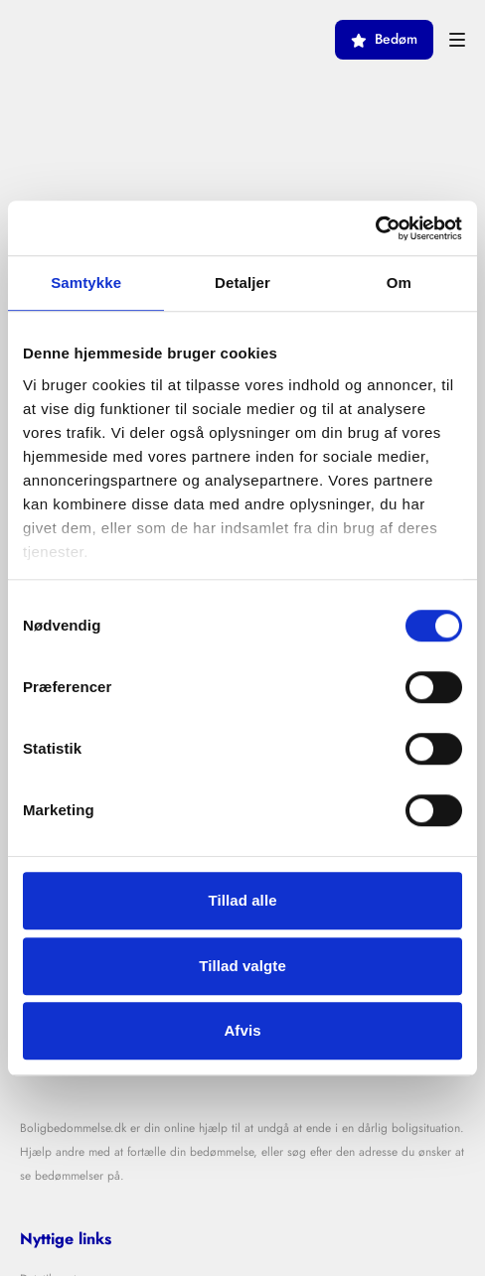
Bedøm (384, 39)
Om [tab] (399, 282)
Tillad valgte (242, 965)
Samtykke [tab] (86, 282)
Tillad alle (242, 900)
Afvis (242, 1030)
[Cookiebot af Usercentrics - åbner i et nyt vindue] (375, 228)
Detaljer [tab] (242, 282)
